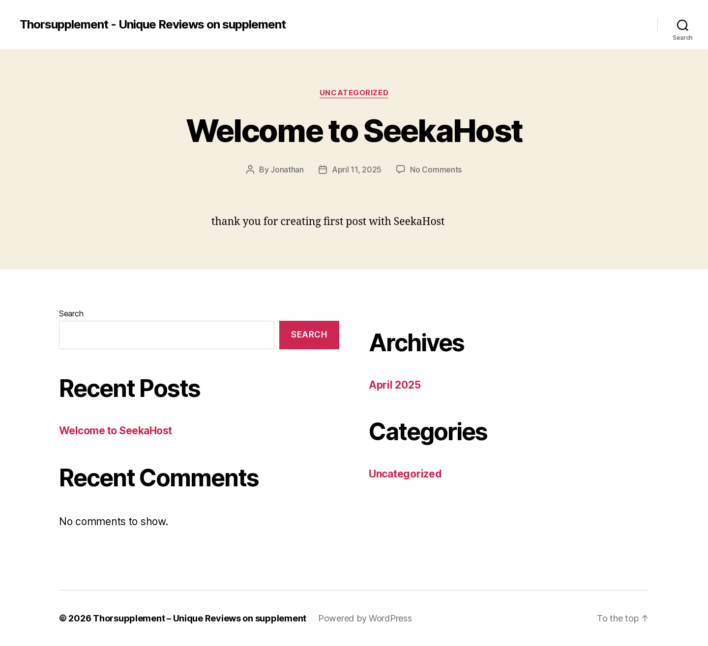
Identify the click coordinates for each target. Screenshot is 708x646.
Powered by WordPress (365, 618)
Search (71, 313)
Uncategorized (354, 92)
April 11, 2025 (357, 169)
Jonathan (287, 169)
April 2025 (394, 385)
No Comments (436, 169)
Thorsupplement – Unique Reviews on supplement (199, 618)
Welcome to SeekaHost (354, 130)
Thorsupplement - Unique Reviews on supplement (153, 24)
